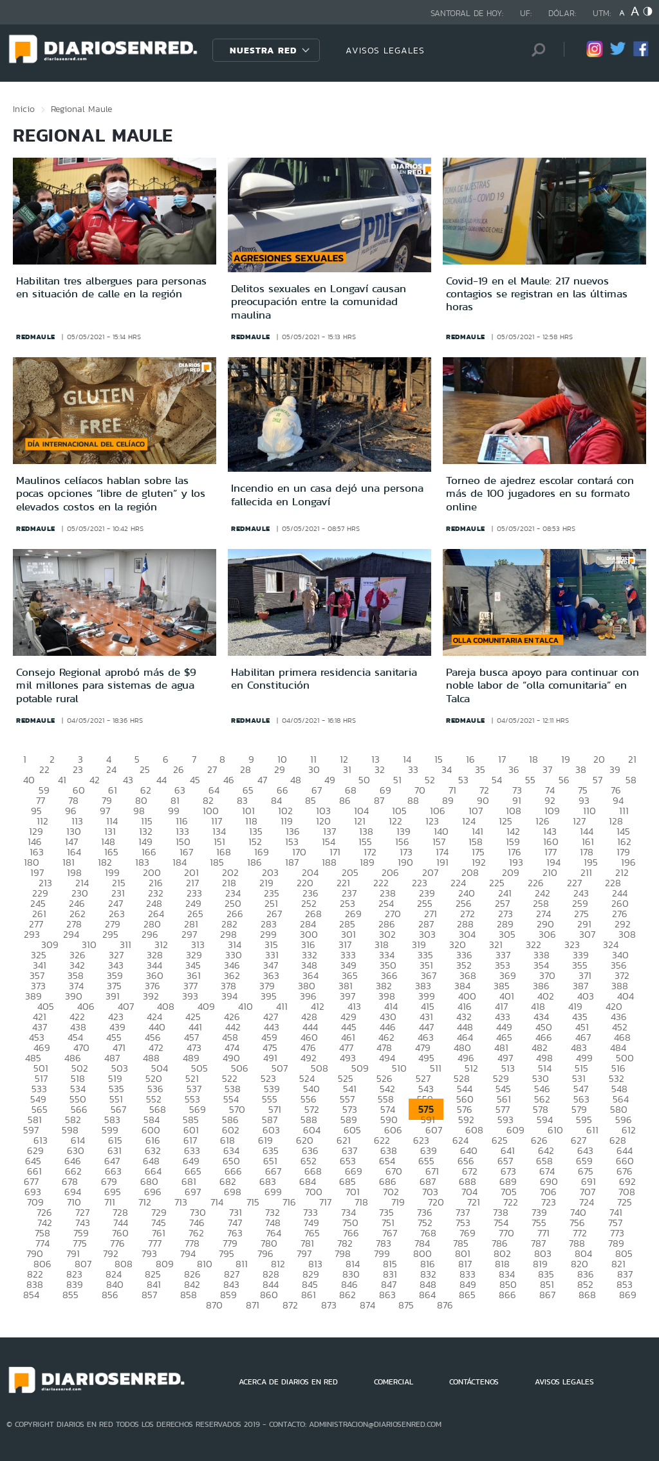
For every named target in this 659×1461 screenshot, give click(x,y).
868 (587, 1294)
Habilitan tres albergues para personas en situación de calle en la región (111, 287)
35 (480, 769)
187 (292, 862)
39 (614, 769)
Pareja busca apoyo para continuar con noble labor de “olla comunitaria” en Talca (542, 685)
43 (128, 779)
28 (245, 769)
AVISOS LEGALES (385, 50)
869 (627, 1294)
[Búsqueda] (535, 50)
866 (507, 1294)
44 (161, 779)
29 (279, 769)
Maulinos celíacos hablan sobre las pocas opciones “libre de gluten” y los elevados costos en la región (110, 493)
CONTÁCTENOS (474, 1382)
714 (216, 1202)
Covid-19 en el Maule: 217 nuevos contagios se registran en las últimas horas (536, 294)
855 (70, 1294)
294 (71, 934)
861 (308, 1294)
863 (387, 1294)
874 (367, 1305)
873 (329, 1305)
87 (379, 800)
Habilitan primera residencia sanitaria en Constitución (324, 678)
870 (214, 1305)
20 (599, 759)
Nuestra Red (263, 50)
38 (580, 769)
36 (513, 769)
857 (149, 1294)
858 (188, 1294)
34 (446, 769)
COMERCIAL (393, 1382)
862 (347, 1294)
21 (632, 759)
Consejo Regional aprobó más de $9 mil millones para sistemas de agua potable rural (106, 685)
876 (445, 1305)
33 (413, 769)
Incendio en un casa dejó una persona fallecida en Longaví (327, 494)
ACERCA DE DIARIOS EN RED (288, 1382)
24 (111, 769)
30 (314, 769)
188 (329, 862)
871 (252, 1305)
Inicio (24, 108)
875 (406, 1305)
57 (597, 779)
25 (145, 769)
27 (212, 769)
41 (62, 779)
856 (110, 1294)
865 (467, 1294)
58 (631, 779)
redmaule (35, 336)
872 (290, 1305)
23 (78, 769)
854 (31, 1294)
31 (347, 769)
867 (547, 1294)
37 (547, 769)
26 (178, 769)
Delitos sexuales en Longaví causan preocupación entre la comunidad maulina (318, 301)
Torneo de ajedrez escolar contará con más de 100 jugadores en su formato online (540, 493)
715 (252, 1202)
